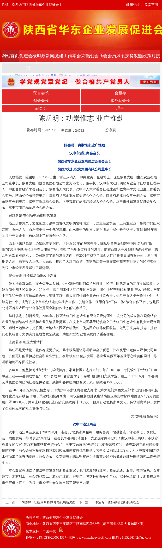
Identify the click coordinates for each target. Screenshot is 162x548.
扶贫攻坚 (133, 55)
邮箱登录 (133, 4)
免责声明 (151, 4)
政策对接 (151, 55)
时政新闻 (45, 55)
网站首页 (10, 55)
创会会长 (41, 101)
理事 (120, 108)
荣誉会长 (41, 93)
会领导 (120, 93)
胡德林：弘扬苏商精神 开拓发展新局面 (48, 502)
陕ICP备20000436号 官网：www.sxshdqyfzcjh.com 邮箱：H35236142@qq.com (95, 537)
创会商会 (98, 55)
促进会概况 (28, 61)
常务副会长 (120, 101)
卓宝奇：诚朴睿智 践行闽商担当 (117, 502)
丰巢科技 (49, 531)
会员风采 (116, 55)
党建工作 (63, 55)
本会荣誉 (81, 55)
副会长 (41, 108)
